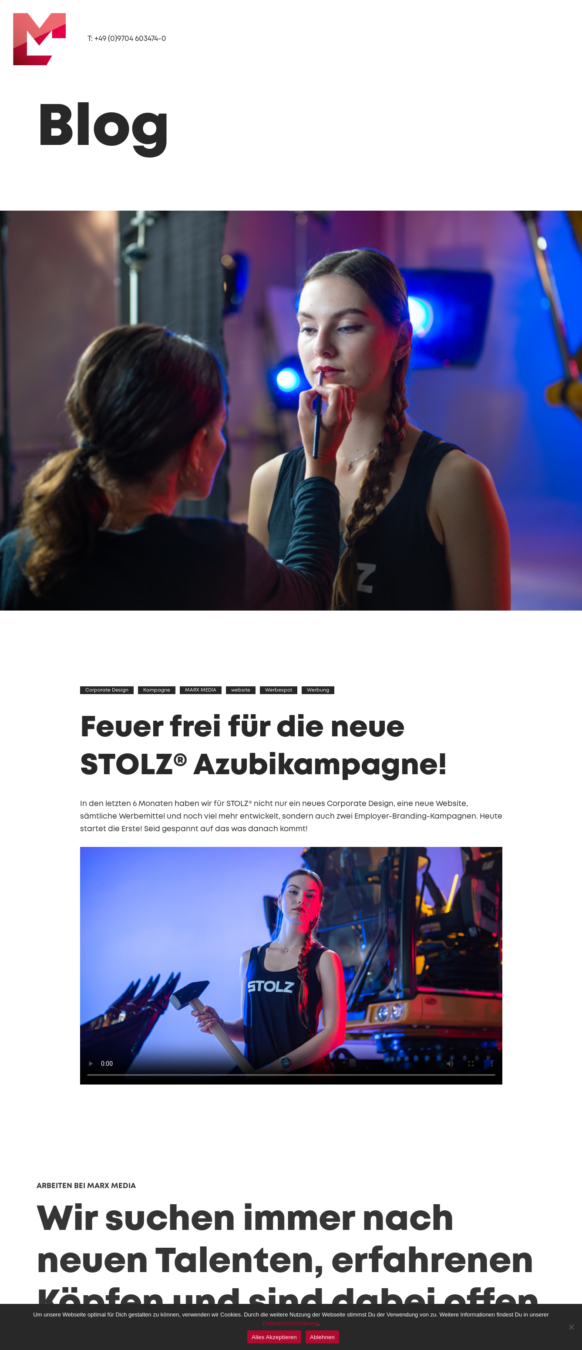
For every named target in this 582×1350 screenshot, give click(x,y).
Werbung (318, 688)
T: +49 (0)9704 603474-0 (129, 39)
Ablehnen (322, 1337)
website (241, 688)
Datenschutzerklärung (289, 1323)
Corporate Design (107, 688)
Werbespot (279, 688)
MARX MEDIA (201, 688)
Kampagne (157, 688)
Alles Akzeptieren (274, 1337)
